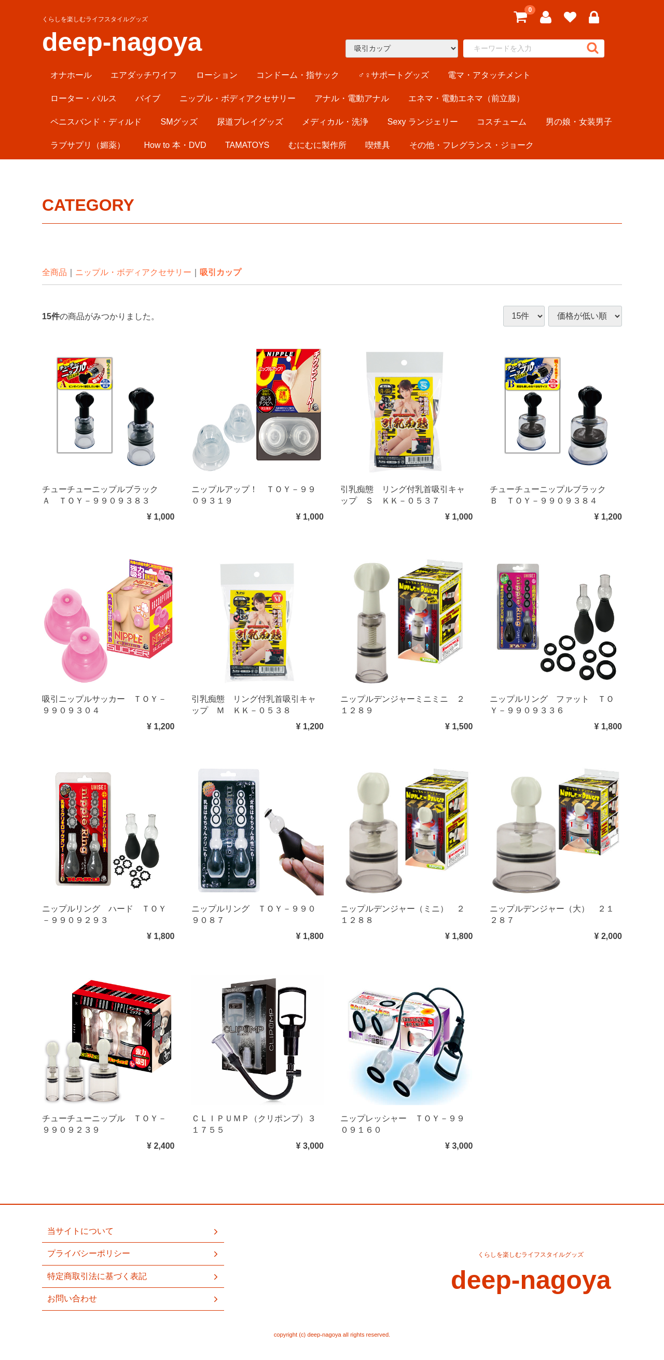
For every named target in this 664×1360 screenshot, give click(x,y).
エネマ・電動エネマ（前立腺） (466, 98)
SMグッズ (179, 121)
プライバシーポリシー (133, 1253)
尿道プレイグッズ (250, 121)
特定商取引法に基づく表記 (133, 1276)
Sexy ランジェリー (423, 121)
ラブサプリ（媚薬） (87, 145)
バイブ (147, 98)
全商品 (54, 272)
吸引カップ (220, 272)
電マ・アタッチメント (489, 75)
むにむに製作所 (317, 145)
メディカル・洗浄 (335, 121)
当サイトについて (133, 1231)
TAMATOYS (247, 145)
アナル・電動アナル (351, 98)
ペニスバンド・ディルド (96, 121)
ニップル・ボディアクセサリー (237, 98)
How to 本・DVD (175, 145)
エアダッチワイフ (143, 75)
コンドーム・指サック (297, 75)
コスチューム (502, 121)
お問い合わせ (133, 1298)
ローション (217, 75)
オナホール (71, 75)
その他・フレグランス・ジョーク (471, 145)
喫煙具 (377, 145)
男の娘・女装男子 (579, 121)
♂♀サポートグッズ (393, 75)
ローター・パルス (83, 98)
